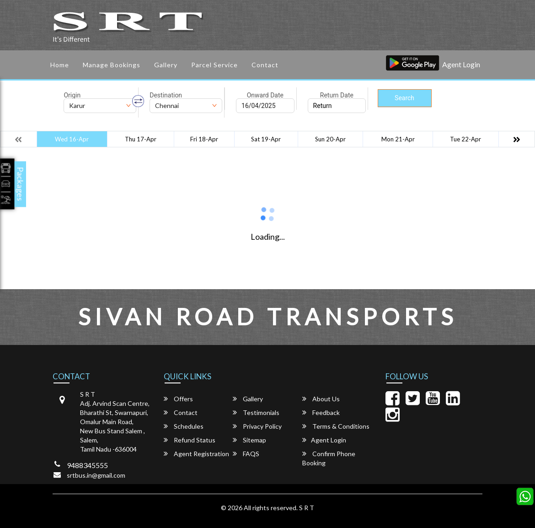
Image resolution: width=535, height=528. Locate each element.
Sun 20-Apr (330, 139)
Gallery (165, 65)
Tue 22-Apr (465, 139)
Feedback (321, 412)
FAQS (246, 454)
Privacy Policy (257, 426)
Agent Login (461, 64)
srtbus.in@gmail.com (96, 475)
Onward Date (265, 95)
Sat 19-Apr (266, 139)
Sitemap (249, 440)
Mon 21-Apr (398, 139)
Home (59, 65)
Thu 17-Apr (140, 139)
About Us (321, 399)
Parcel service (214, 65)
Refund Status (189, 440)
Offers (178, 399)
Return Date (336, 95)
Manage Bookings (111, 65)
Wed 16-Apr (72, 139)
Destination (166, 95)
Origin (72, 95)
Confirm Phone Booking (328, 458)
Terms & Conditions (335, 426)
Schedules (183, 426)
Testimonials (256, 412)
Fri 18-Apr (204, 139)
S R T (306, 508)
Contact (264, 65)
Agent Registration (196, 454)
